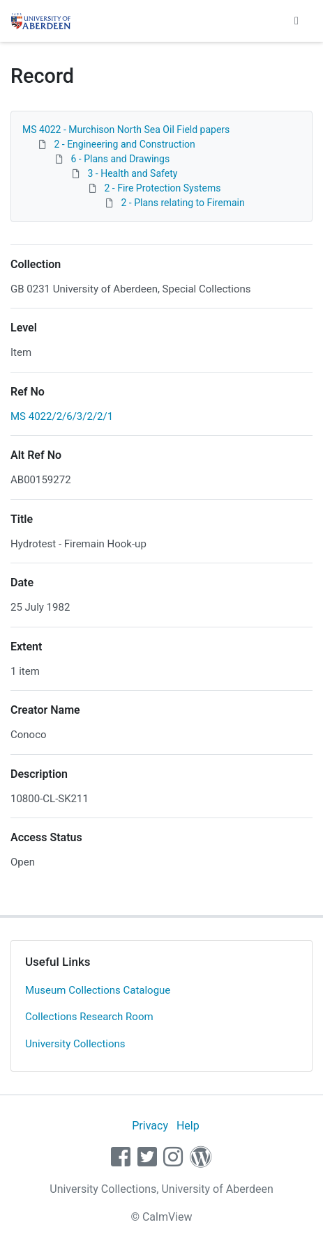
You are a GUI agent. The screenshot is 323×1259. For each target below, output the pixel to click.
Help (188, 1125)
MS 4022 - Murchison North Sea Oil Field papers (126, 129)
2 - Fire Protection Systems (162, 188)
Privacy (150, 1125)
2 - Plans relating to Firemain (182, 202)
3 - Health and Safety (132, 173)
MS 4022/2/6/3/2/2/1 (61, 416)
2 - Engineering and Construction (124, 144)
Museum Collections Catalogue (97, 990)
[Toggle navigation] (296, 21)
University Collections (75, 1044)
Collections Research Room (89, 1016)
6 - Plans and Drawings (120, 158)
